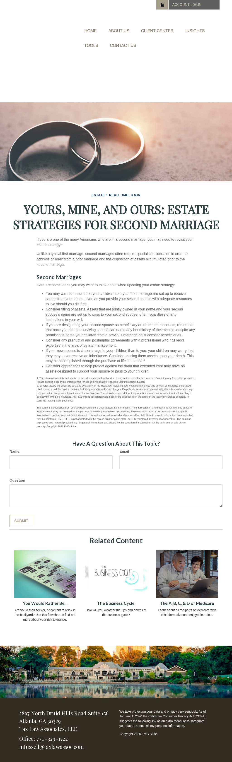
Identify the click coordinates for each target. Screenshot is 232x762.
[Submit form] (21, 511)
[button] (128, 29)
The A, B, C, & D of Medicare (187, 593)
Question (17, 471)
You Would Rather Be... (45, 593)
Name (14, 442)
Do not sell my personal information (159, 716)
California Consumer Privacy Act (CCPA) (176, 707)
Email (124, 442)
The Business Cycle (116, 593)
